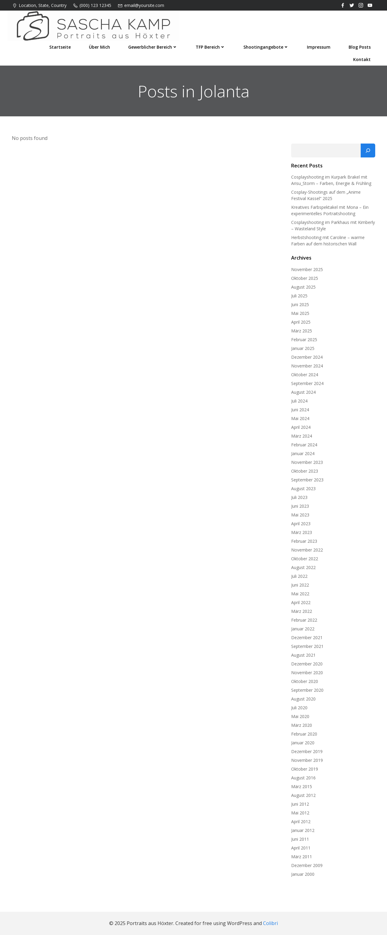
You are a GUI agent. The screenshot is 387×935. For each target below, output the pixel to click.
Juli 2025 (299, 296)
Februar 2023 (304, 541)
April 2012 (301, 821)
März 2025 (301, 331)
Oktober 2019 (304, 769)
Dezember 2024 (307, 357)
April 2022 (301, 602)
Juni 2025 (300, 304)
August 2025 (303, 287)
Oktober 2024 (304, 374)
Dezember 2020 (307, 664)
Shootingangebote (266, 47)
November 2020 (307, 672)
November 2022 (307, 550)
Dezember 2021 (307, 637)
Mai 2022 (300, 594)
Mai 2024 (300, 418)
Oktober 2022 (304, 558)
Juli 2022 (299, 576)
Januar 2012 (302, 830)
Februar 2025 (304, 339)
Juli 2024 (299, 401)
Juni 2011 (300, 839)
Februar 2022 (304, 620)
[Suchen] (368, 150)
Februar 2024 (304, 445)
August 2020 (303, 699)
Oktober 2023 (304, 471)
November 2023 (307, 462)
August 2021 (303, 655)
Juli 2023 (299, 497)
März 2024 (301, 436)
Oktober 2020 (304, 681)
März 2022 (301, 611)
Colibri (270, 923)
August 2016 (303, 778)
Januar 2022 (302, 629)
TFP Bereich (210, 47)
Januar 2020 (302, 743)
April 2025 (301, 322)
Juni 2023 (300, 506)
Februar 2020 (304, 734)
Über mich (99, 47)
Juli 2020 (299, 707)
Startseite (60, 47)
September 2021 (307, 646)
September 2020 (307, 690)
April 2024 (301, 427)
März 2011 (301, 856)
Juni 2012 (300, 804)
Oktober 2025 (304, 278)
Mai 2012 (300, 813)
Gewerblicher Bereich (152, 47)
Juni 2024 (300, 409)
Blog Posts (360, 47)
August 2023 (303, 488)
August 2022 (303, 567)
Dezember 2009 (307, 865)
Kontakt (362, 59)
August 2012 (303, 795)
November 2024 (307, 366)
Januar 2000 (302, 874)
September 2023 (307, 480)
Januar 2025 (302, 348)
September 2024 (307, 383)
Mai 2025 (300, 313)
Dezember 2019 (307, 751)
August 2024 (303, 392)
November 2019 (307, 760)
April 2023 (301, 523)
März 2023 (301, 532)
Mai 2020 (300, 716)
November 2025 (307, 269)
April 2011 (301, 848)
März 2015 (301, 786)
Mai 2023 (300, 515)
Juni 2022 (300, 585)
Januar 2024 (302, 453)
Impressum (318, 47)
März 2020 (301, 725)
